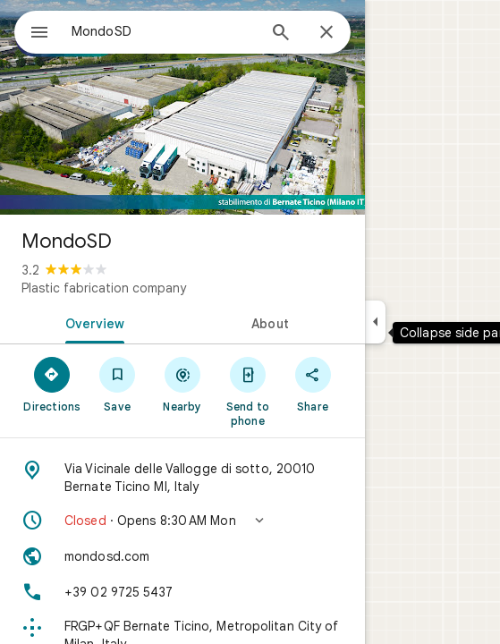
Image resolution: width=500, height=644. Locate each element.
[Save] (117, 383)
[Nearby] (183, 383)
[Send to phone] (247, 390)
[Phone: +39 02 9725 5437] (182, 592)
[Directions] (52, 383)
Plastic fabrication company (103, 288)
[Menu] (39, 34)
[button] (182, 520)
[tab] (91, 322)
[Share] (312, 383)
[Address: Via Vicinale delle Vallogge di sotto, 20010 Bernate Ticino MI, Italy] (182, 478)
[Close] (326, 33)
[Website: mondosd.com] (182, 556)
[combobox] (164, 31)
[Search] (280, 34)
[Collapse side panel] (375, 322)
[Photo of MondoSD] (182, 107)
